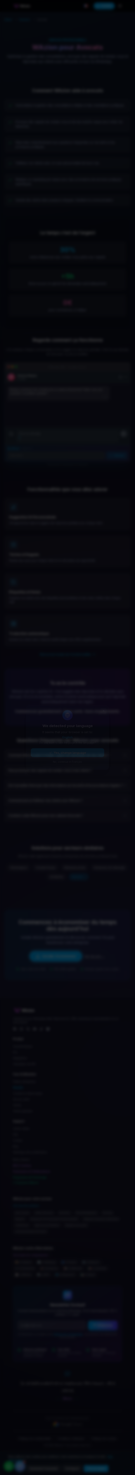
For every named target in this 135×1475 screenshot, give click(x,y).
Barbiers (19, 1219)
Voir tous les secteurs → (27, 1205)
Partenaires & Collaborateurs (31, 1171)
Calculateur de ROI (24, 1064)
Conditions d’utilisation (71, 1438)
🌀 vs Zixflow (69, 1262)
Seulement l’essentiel (44, 1468)
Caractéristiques (23, 1046)
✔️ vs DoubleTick (24, 1268)
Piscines (107, 1212)
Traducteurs (21, 1225)
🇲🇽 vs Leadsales (97, 1268)
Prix (15, 1052)
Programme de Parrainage (29, 1177)
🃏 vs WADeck (23, 1274)
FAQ (15, 1134)
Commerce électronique (27, 1093)
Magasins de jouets (76, 1225)
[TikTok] (41, 1029)
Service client (21, 1099)
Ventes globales (23, 1111)
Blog (15, 1146)
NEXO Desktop (22, 1165)
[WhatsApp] (48, 1029)
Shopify (18, 1087)
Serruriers (64, 1212)
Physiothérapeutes (86, 1212)
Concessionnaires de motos (30, 1231)
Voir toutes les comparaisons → (32, 1255)
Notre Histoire (21, 1159)
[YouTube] (35, 1029)
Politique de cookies (104, 1438)
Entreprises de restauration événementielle (54, 1219)
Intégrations (20, 1058)
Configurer (72, 1468)
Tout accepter (96, 1468)
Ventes (17, 1105)
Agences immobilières (47, 1225)
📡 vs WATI (43, 1274)
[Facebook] (15, 1029)
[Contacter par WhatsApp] (9, 1466)
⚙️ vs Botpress (90, 1262)
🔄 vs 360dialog (46, 1262)
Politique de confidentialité (68, 1334)
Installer (104, 5)
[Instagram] (21, 1029)
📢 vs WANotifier (73, 1268)
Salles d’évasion (44, 1212)
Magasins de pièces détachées (101, 1219)
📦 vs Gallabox (23, 1262)
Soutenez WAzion (26, 1182)
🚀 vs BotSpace (49, 1268)
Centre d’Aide (21, 1128)
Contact (17, 1140)
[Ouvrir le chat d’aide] (20, 1466)
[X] (28, 1029)
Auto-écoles (22, 1212)
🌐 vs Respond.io (65, 1274)
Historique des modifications (30, 1152)
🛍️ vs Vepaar (88, 1274)
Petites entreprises (24, 1081)
